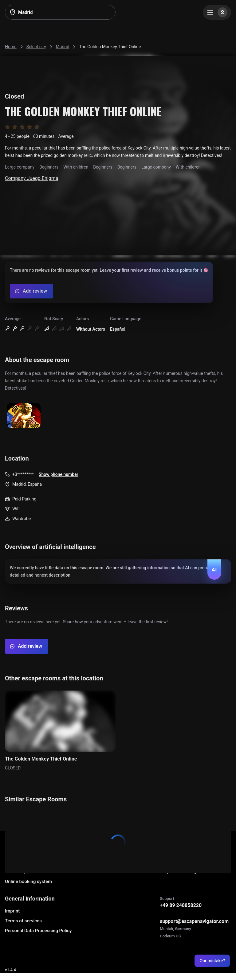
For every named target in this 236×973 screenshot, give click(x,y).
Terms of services (23, 921)
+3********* (23, 474)
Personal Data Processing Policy (38, 930)
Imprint (12, 911)
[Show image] (23, 416)
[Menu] (217, 12)
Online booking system (28, 881)
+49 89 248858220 (181, 905)
